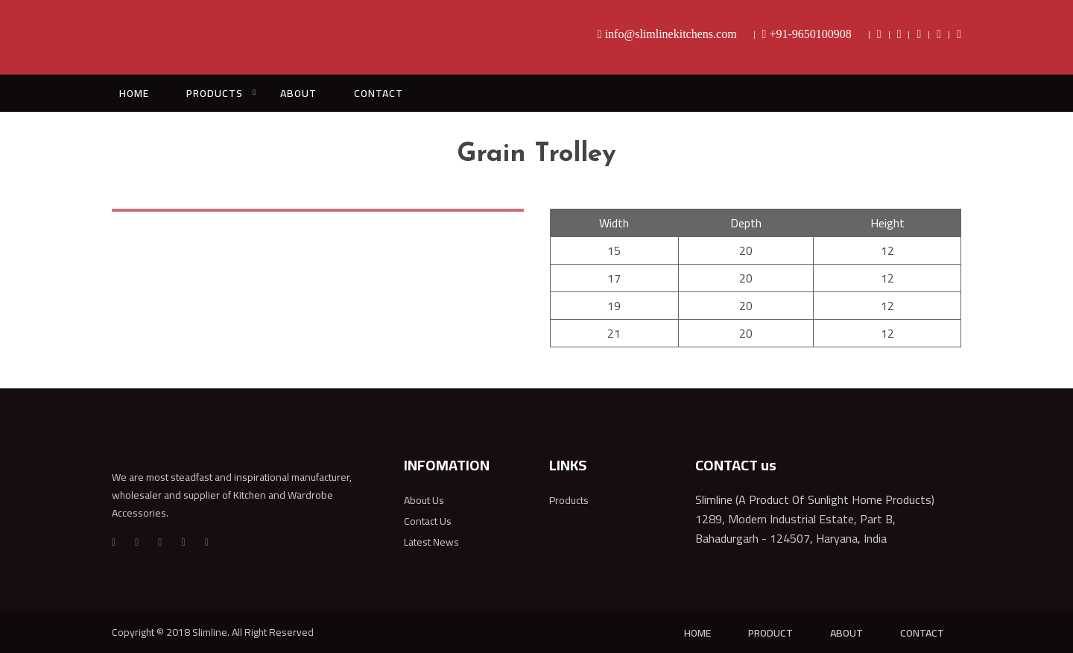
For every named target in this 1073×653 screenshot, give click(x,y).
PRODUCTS (214, 93)
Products (569, 500)
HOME (134, 93)
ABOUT (298, 93)
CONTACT (378, 93)
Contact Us (428, 521)
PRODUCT (770, 633)
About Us (424, 500)
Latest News (431, 542)
